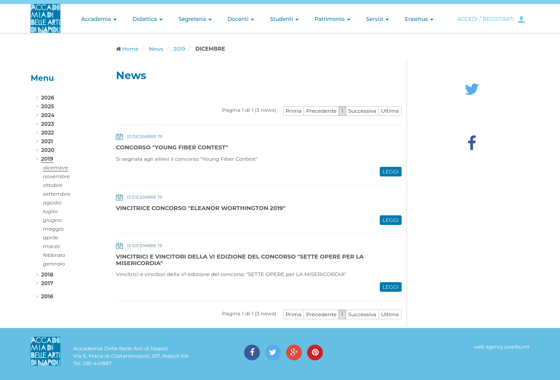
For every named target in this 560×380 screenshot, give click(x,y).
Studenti (284, 19)
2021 (47, 141)
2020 (47, 150)
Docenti (241, 19)
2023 (47, 124)
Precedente (321, 110)
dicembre (55, 167)
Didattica (148, 19)
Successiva (362, 110)
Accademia (99, 19)
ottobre (52, 185)
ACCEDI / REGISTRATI (485, 19)
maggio (53, 228)
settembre (56, 193)
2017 (47, 283)
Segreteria (195, 19)
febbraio (54, 255)
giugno (52, 220)
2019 (179, 48)
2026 (47, 97)
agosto (52, 202)
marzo (51, 246)
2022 (47, 132)
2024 (47, 115)
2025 (47, 106)
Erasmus (419, 19)
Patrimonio (332, 19)
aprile (50, 237)
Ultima (390, 110)
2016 (47, 296)
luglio (50, 211)
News (156, 48)
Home (130, 48)
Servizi (377, 19)
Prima (293, 110)
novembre (56, 176)
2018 (47, 274)
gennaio (54, 263)
